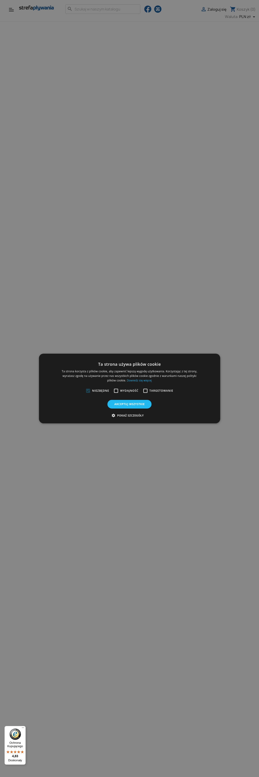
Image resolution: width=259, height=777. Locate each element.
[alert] (129, 388)
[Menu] (23, 728)
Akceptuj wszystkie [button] (129, 404)
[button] (88, 390)
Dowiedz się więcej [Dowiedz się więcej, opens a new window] (139, 380)
